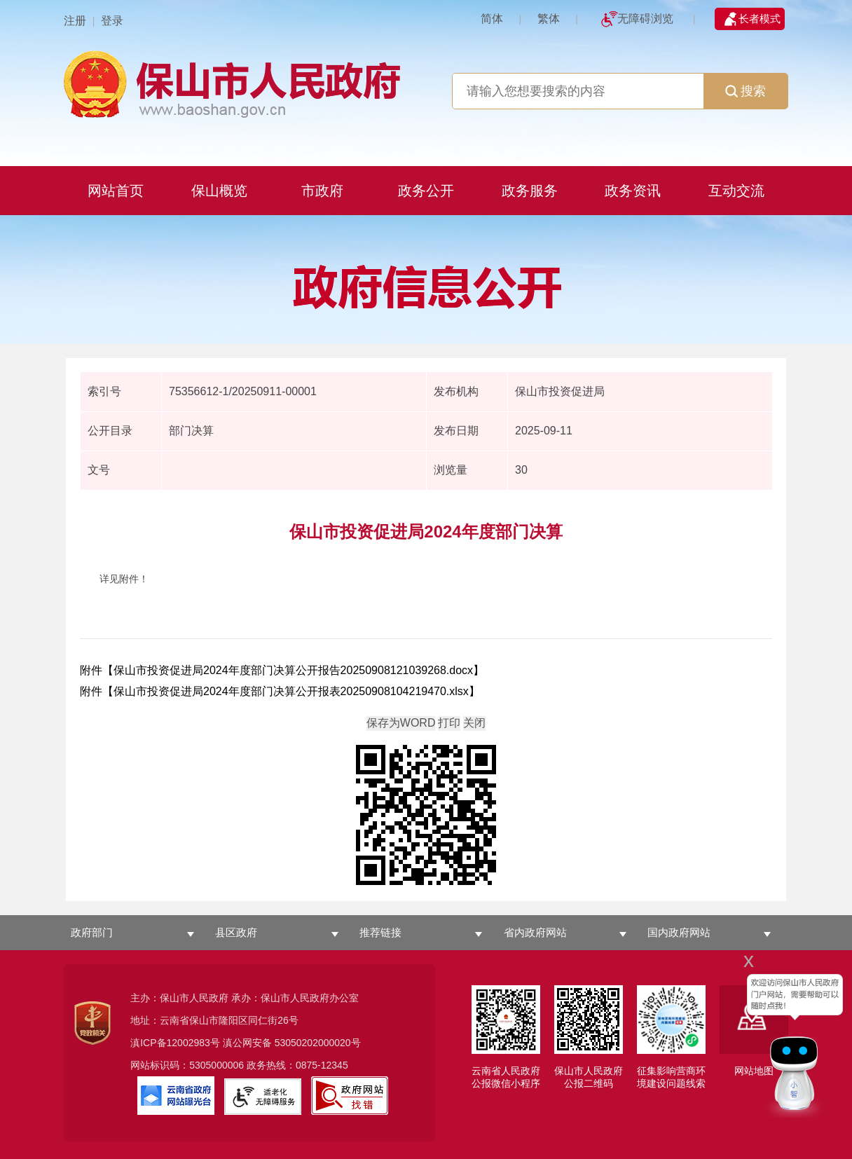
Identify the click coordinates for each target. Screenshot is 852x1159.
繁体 (548, 19)
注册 (75, 21)
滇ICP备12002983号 (175, 1042)
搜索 (745, 91)
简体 (492, 19)
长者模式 (759, 19)
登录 (112, 21)
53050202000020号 (318, 1042)
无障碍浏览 (645, 19)
